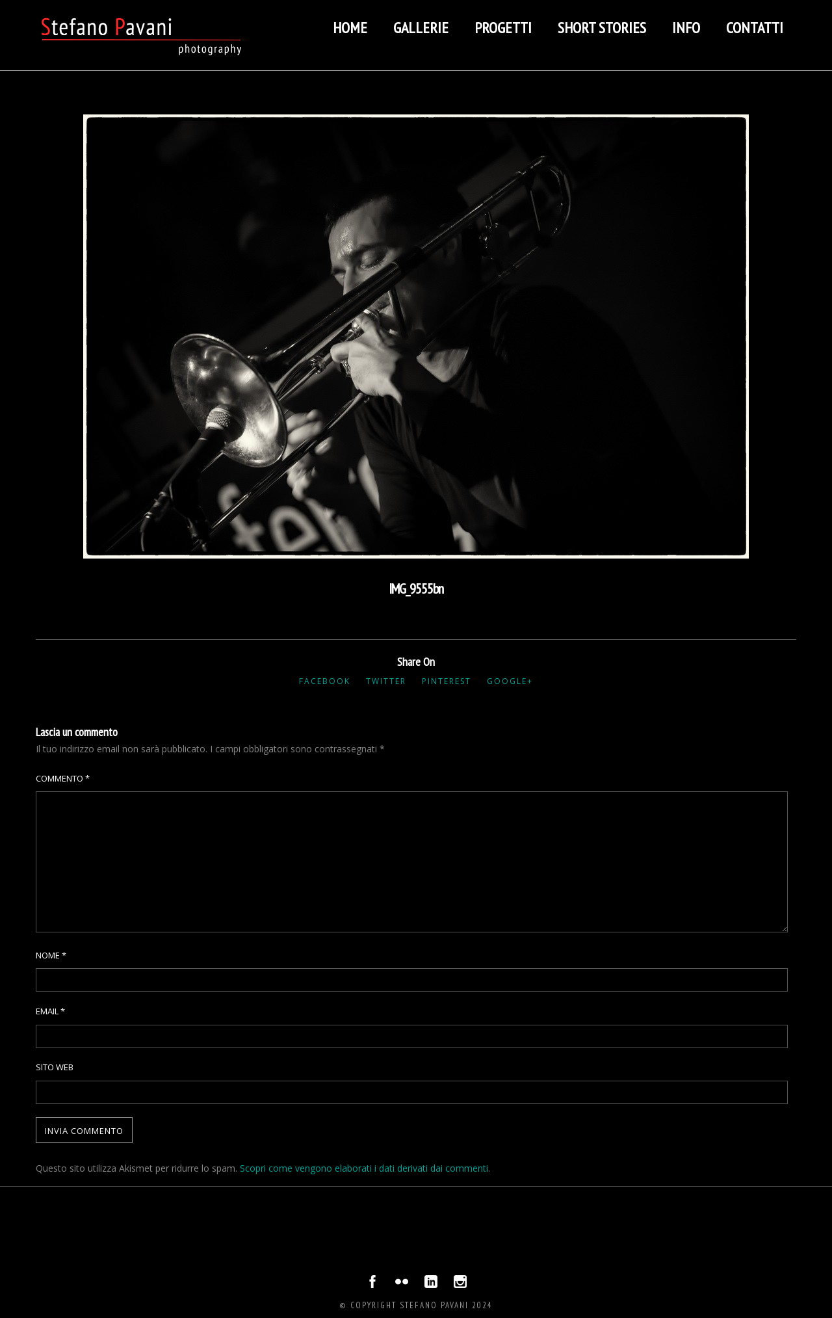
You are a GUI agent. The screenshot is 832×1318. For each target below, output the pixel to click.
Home (350, 28)
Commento (63, 778)
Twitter (386, 681)
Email (50, 1011)
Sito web (54, 1067)
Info (686, 28)
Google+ (510, 681)
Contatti (754, 28)
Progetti (503, 28)
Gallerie (420, 28)
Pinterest (446, 681)
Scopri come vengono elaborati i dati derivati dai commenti (364, 1168)
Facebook (324, 681)
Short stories (602, 28)
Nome (51, 955)
